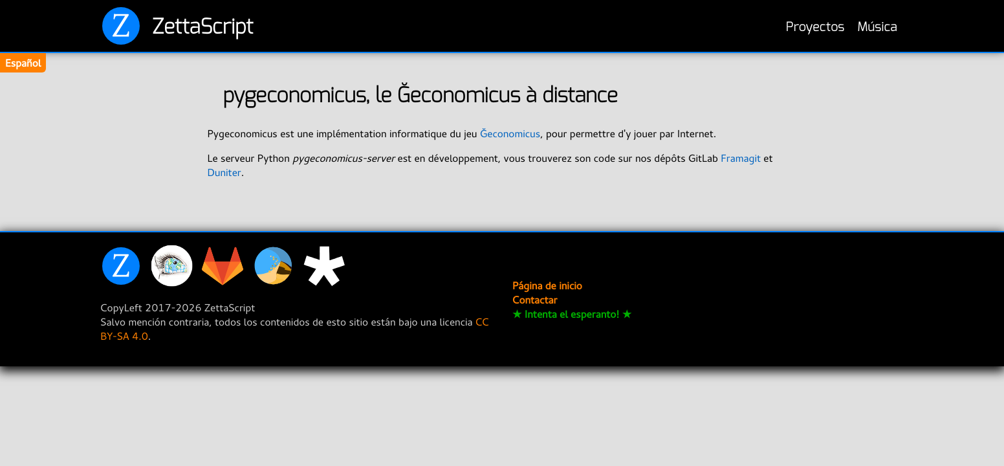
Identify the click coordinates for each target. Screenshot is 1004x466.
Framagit (741, 158)
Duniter (224, 172)
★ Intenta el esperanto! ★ (571, 314)
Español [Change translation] (23, 63)
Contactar (534, 300)
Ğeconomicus (510, 133)
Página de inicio (547, 285)
